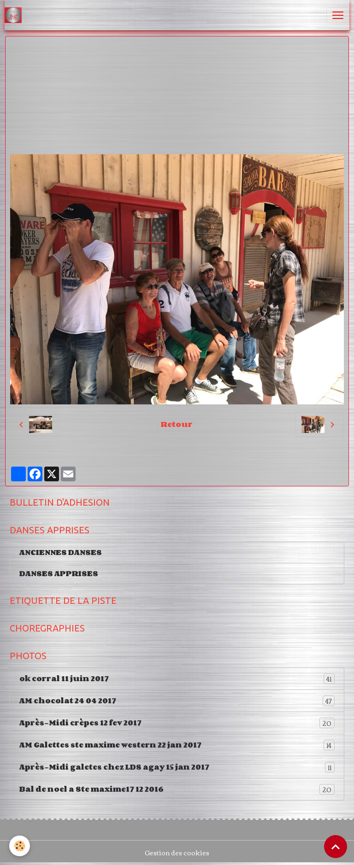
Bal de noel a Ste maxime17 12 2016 (177, 789)
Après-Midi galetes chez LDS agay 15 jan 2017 (177, 767)
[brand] (15, 15)
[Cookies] (19, 846)
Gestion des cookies (177, 853)
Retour (177, 424)
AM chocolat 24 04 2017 (177, 701)
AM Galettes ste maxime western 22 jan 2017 (177, 745)
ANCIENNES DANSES (60, 552)
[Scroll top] (335, 846)
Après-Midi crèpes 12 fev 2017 (177, 723)
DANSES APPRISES (58, 573)
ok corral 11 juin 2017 (177, 678)
